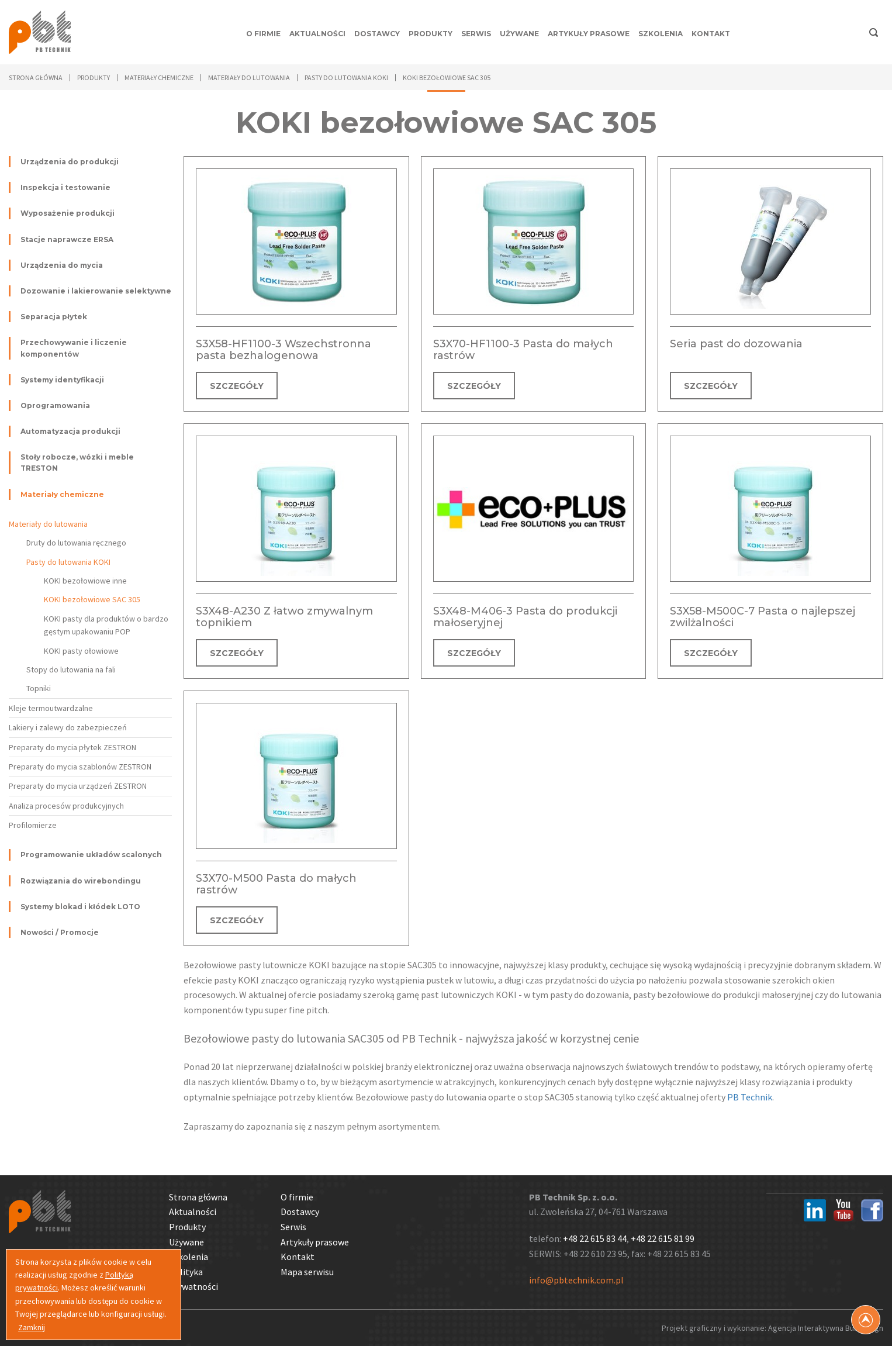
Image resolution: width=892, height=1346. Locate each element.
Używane (519, 33)
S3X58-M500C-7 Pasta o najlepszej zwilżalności (762, 617)
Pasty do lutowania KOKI (68, 562)
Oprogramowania (55, 405)
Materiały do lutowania (48, 524)
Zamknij (31, 1327)
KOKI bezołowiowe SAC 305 (92, 599)
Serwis (476, 33)
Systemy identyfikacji (62, 379)
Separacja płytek (53, 316)
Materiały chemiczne (62, 494)
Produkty (430, 33)
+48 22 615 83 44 (595, 1238)
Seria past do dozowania (736, 343)
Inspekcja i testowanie (65, 187)
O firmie (263, 33)
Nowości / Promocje (59, 932)
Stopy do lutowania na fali (71, 669)
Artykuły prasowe (589, 33)
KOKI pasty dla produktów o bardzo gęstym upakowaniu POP (106, 625)
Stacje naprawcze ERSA (66, 239)
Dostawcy (377, 33)
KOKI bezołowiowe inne (85, 580)
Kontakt (711, 33)
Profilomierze (33, 825)
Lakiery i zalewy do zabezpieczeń (68, 727)
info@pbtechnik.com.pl (576, 1280)
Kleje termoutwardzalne (51, 708)
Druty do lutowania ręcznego (76, 542)
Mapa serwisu (307, 1272)
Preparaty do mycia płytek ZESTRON (72, 747)
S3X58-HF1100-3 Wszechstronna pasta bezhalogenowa (283, 349)
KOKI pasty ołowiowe (81, 651)
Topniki (38, 688)
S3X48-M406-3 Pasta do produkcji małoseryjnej (525, 617)
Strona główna (36, 77)
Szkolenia (660, 33)
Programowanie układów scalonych (91, 854)
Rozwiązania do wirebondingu (80, 880)
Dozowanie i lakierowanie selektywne (95, 291)
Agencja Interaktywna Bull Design (825, 1328)
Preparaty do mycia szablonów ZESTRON (80, 766)
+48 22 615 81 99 (662, 1238)
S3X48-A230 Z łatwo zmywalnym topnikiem (284, 617)
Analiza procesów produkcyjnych (66, 805)
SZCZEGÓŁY (237, 386)
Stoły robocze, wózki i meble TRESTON (77, 462)
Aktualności (317, 33)
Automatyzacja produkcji (70, 431)
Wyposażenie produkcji (67, 213)
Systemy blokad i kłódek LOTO (80, 906)
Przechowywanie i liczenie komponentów (73, 348)
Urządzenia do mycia (61, 265)
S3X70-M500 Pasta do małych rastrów (276, 884)
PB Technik (749, 1097)
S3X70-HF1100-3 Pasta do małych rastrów (523, 349)
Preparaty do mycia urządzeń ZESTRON (78, 786)
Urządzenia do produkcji (69, 161)
